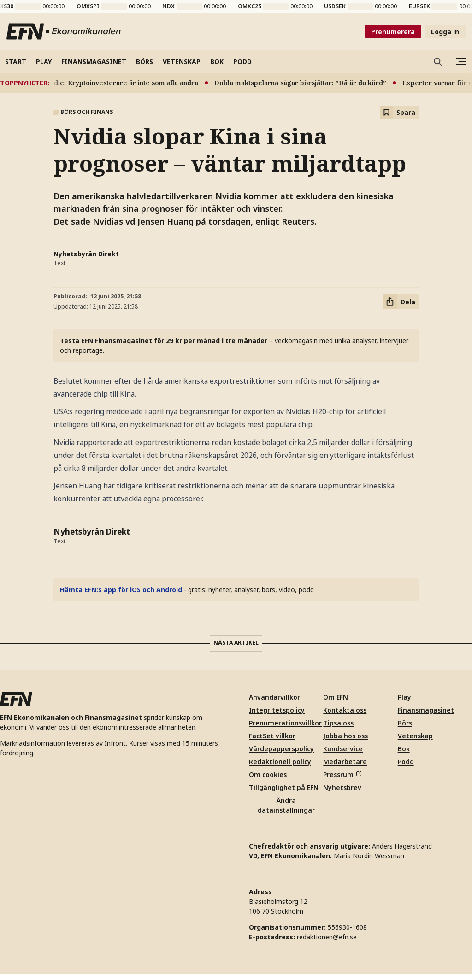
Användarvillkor (274, 697)
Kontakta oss (344, 710)
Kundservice (343, 748)
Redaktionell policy (280, 761)
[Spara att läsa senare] (399, 112)
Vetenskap (415, 735)
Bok (404, 748)
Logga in (445, 31)
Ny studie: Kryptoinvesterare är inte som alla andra (122, 82)
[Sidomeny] (460, 61)
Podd (406, 761)
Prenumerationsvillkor (285, 723)
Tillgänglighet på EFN (284, 787)
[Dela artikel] (401, 301)
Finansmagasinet (426, 710)
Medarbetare (345, 761)
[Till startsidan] (64, 31)
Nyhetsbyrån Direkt (86, 253)
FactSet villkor (272, 735)
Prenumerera (393, 31)
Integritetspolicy (277, 710)
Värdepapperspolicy (281, 748)
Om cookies (268, 774)
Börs (405, 723)
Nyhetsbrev (342, 787)
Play (404, 697)
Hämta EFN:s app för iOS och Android (121, 589)
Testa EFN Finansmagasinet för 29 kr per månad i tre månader (163, 340)
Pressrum (342, 774)
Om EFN (335, 697)
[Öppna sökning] (437, 61)
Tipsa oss (338, 723)
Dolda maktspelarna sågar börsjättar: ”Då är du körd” (307, 82)
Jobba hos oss (345, 735)
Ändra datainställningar (286, 805)
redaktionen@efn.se (327, 936)
